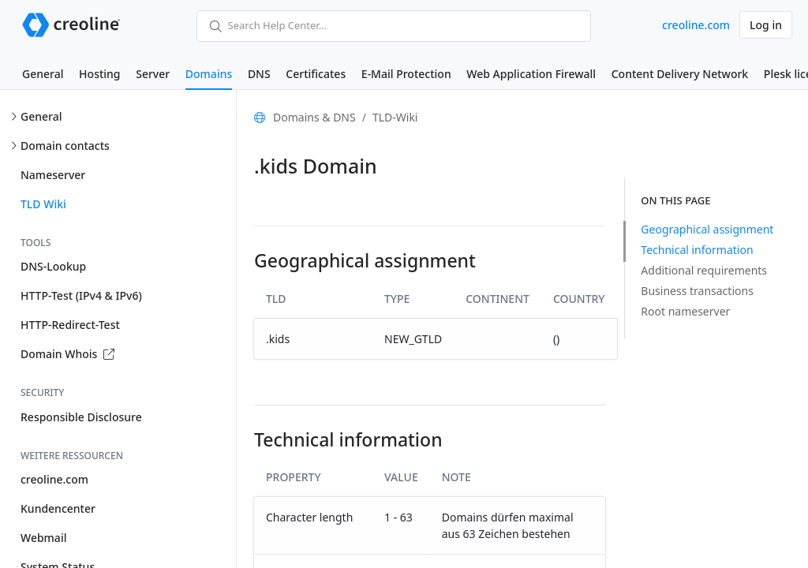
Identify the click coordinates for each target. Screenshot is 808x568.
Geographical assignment (707, 229)
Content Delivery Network (680, 73)
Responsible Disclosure (81, 416)
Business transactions (697, 290)
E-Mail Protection (406, 73)
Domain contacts (65, 145)
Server (153, 73)
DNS (259, 73)
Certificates (316, 73)
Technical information (697, 249)
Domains (208, 73)
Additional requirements (704, 270)
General (42, 73)
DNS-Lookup (53, 266)
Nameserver (53, 174)
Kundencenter (58, 508)
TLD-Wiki (395, 117)
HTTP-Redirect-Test (70, 324)
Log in (766, 24)
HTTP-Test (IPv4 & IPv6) (81, 295)
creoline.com (696, 24)
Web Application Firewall (531, 73)
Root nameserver (685, 311)
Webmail (43, 537)
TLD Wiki (43, 203)
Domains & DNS (314, 117)
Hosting (99, 73)
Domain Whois (67, 353)
